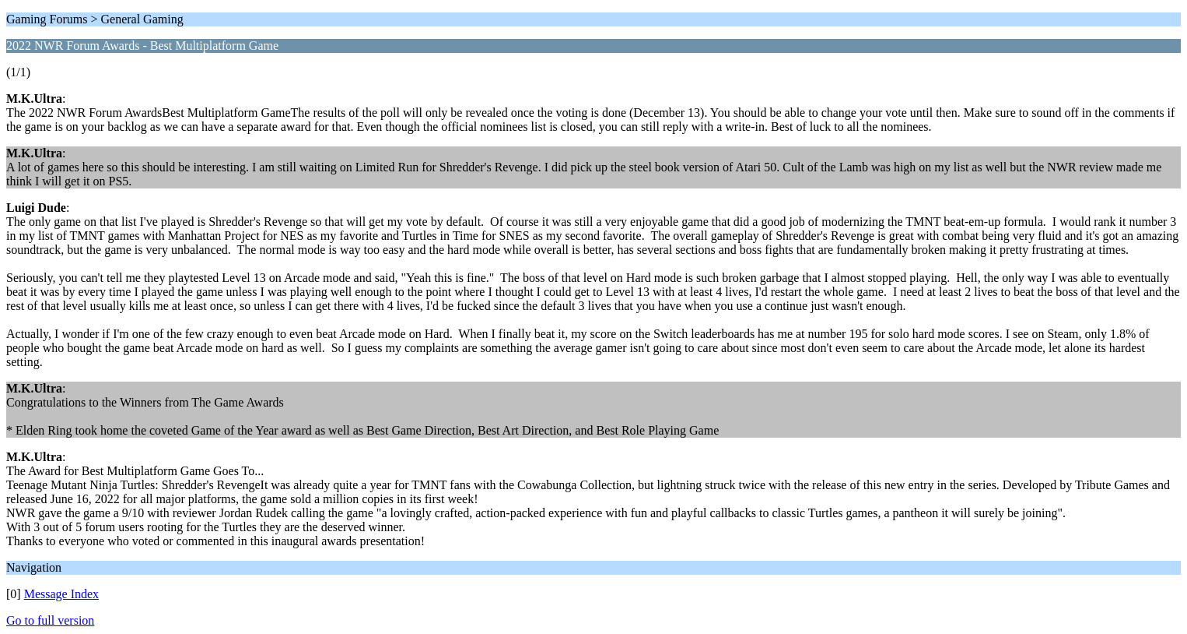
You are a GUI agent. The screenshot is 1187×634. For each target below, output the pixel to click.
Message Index (61, 594)
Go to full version (50, 620)
